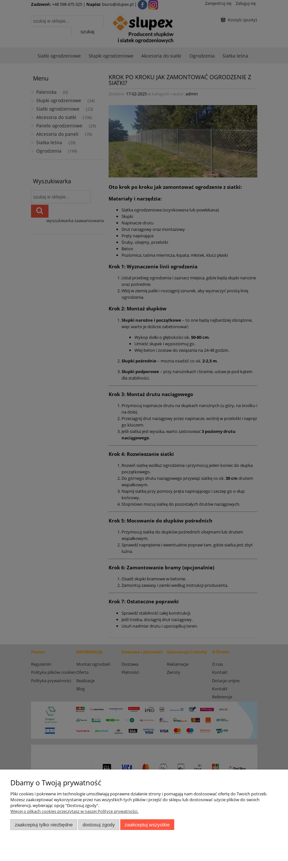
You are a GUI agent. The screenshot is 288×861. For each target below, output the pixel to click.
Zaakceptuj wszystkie (147, 824)
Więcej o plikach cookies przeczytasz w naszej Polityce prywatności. (74, 811)
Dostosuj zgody (98, 824)
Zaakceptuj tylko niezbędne (44, 824)
